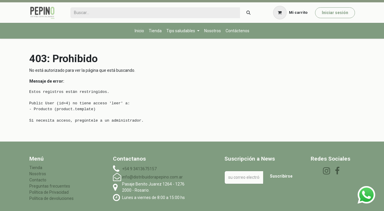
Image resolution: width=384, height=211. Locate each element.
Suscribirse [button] (281, 176)
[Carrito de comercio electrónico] (290, 13)
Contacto (37, 180)
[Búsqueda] (248, 12)
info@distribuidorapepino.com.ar (152, 177)
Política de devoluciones (51, 198)
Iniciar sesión (335, 12)
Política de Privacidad (49, 192)
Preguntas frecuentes (49, 186)
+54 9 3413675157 (139, 168)
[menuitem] (139, 30)
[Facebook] (337, 171)
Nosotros (37, 173)
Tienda (35, 167)
